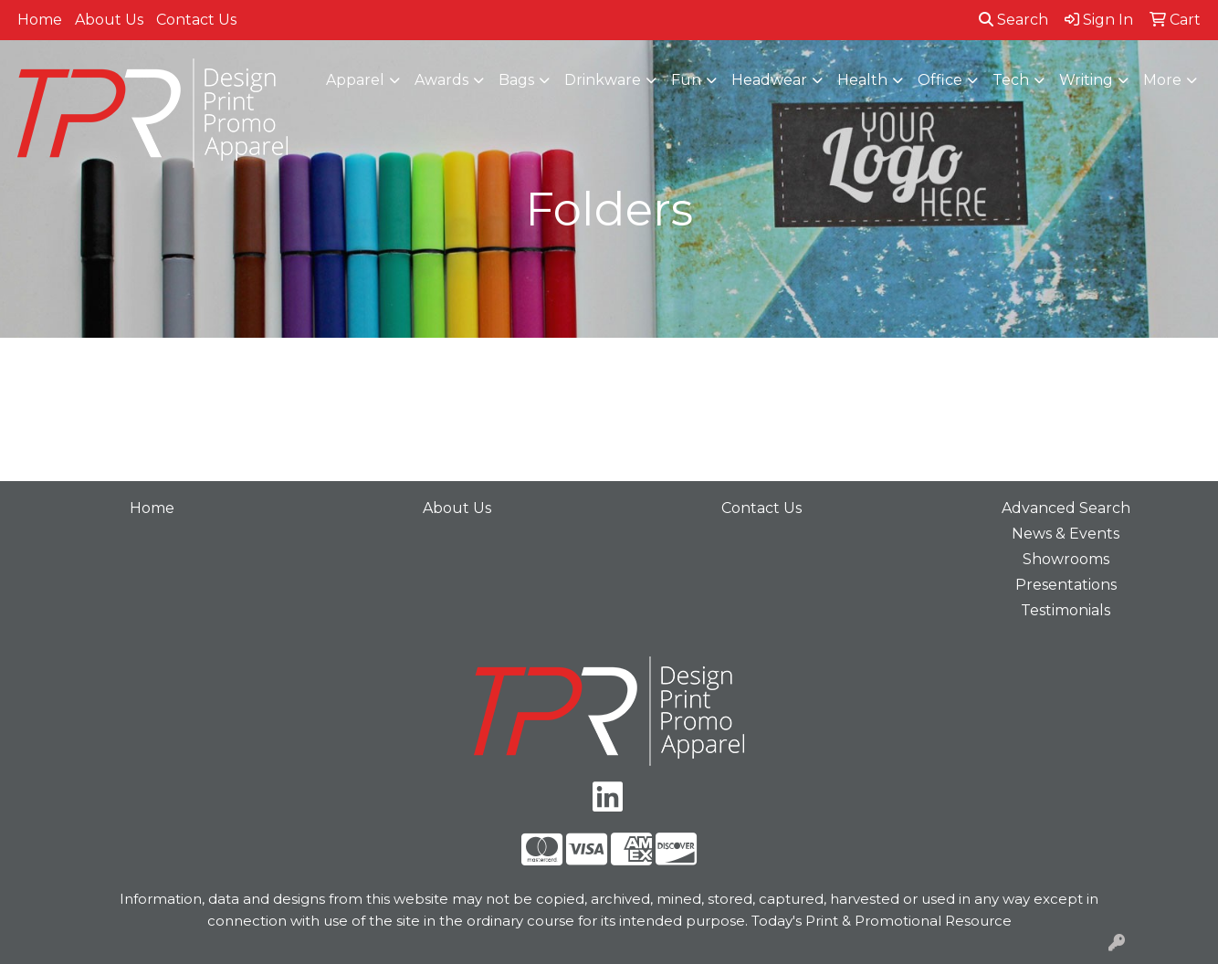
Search (1013, 19)
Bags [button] (516, 80)
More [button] (1162, 80)
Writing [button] (1086, 80)
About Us (109, 19)
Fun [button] (686, 80)
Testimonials (1065, 610)
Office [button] (940, 80)
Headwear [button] (769, 80)
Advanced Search (1066, 508)
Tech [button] (1010, 80)
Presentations (1066, 584)
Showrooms (1066, 559)
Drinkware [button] (602, 80)
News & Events (1065, 533)
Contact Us (196, 19)
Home (39, 19)
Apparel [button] (355, 80)
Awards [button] (441, 80)
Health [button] (862, 80)
